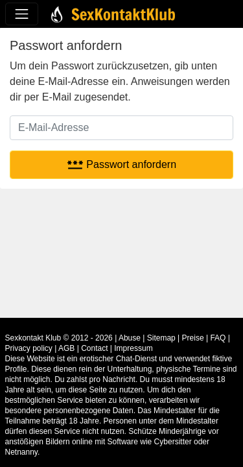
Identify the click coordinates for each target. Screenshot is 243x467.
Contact (94, 348)
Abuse (130, 337)
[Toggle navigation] (21, 14)
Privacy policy (28, 348)
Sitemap (161, 337)
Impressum (133, 348)
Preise (193, 337)
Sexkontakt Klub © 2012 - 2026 (59, 337)
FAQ (218, 337)
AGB (66, 348)
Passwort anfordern (121, 164)
